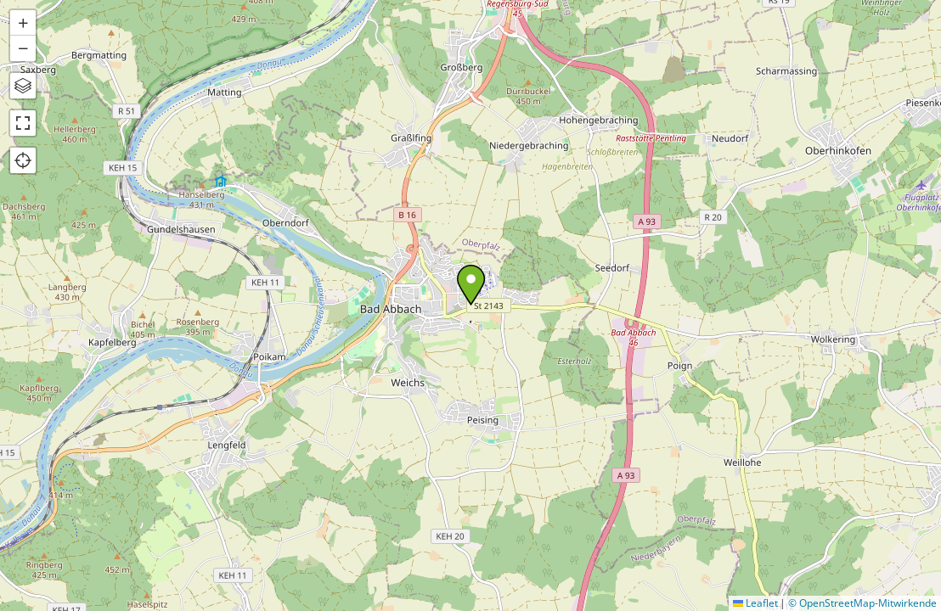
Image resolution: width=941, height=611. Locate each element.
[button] (471, 285)
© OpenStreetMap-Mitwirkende (862, 603)
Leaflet (755, 603)
